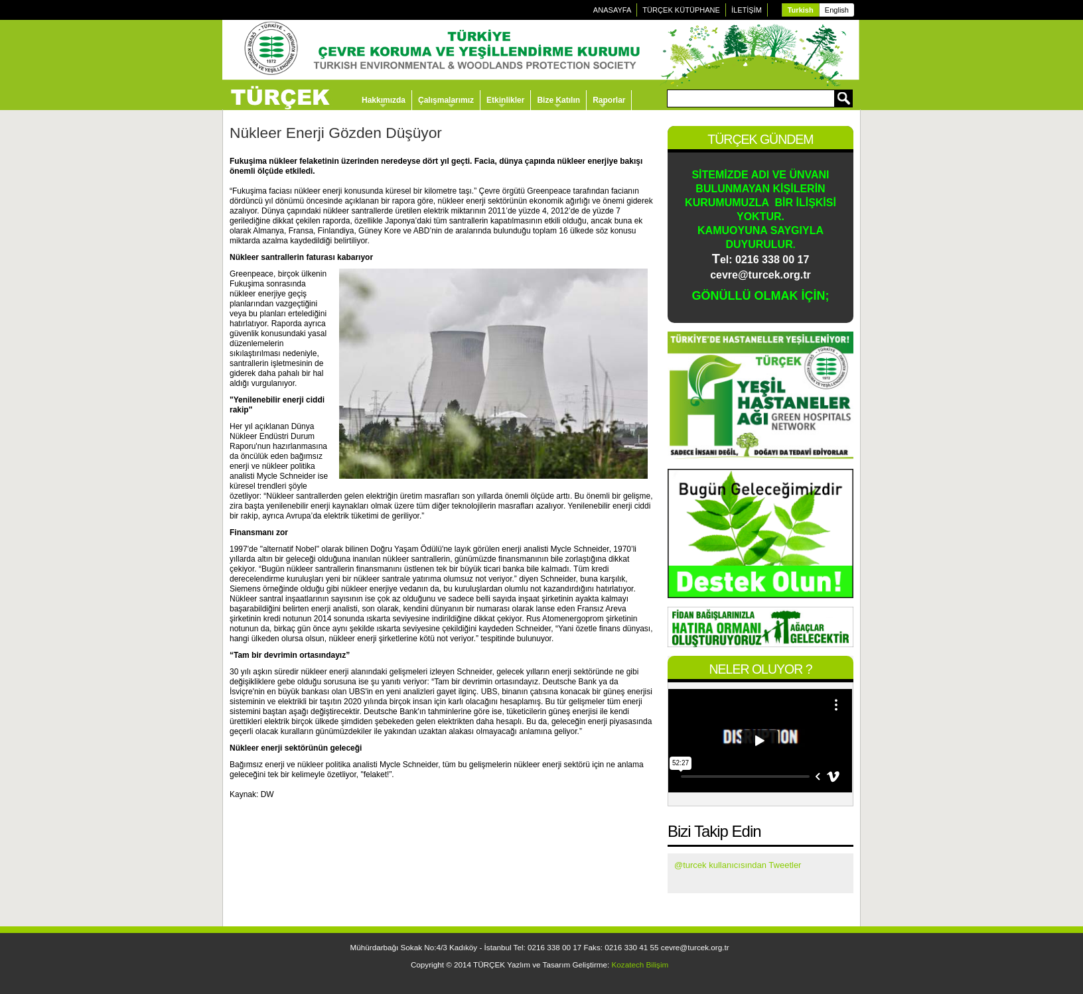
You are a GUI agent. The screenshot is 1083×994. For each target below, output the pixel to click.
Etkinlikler (505, 100)
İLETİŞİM (746, 10)
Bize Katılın (558, 100)
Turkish (801, 10)
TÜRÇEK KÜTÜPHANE (681, 10)
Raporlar (609, 100)
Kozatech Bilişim (640, 964)
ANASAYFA (612, 10)
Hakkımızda (383, 100)
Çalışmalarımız (446, 100)
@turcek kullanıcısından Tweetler (737, 865)
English (837, 10)
